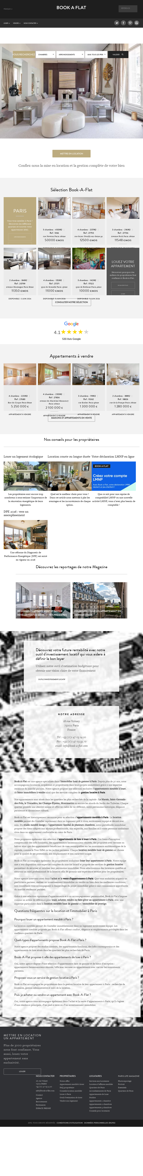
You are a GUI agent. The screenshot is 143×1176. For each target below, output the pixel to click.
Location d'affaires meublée (101, 1084)
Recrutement (41, 1102)
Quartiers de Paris (97, 1088)
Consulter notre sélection (71, 302)
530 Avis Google (71, 339)
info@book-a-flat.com (45, 1091)
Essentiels (122, 1088)
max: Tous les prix (95, 54)
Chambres (42, 54)
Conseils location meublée (71, 1091)
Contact (39, 1095)
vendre (16, 23)
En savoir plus (123, 285)
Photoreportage (124, 1081)
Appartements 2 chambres (100, 1104)
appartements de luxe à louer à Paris (77, 839)
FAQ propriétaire (67, 1088)
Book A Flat (71, 11)
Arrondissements (67, 54)
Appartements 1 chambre (100, 1101)
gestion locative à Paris (93, 792)
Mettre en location (71, 153)
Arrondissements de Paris (100, 1091)
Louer (7, 23)
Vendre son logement (69, 1101)
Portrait (121, 1084)
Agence (39, 1098)
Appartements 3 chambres (100, 1107)
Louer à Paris (65, 1094)
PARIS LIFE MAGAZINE (129, 1076)
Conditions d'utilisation (70, 1123)
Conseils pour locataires (99, 1111)
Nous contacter (31, 23)
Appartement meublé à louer (72, 1084)
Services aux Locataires (99, 1081)
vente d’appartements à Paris (78, 878)
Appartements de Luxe (99, 1094)
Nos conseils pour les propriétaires (71, 440)
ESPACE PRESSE (43, 1108)
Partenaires (40, 1105)
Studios (92, 1097)
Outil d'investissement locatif (51, 680)
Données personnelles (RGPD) (99, 1123)
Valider (118, 54)
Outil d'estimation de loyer (71, 1097)
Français (8, 9)
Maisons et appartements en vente (71, 418)
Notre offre (64, 1081)
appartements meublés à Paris (92, 817)
